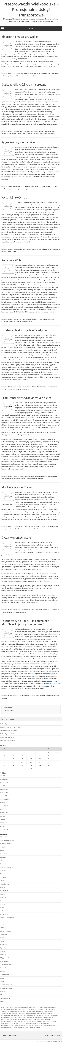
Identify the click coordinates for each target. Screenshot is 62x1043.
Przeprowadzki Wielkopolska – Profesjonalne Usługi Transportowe (31, 9)
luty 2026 (2, 786)
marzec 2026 (4, 782)
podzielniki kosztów (45, 249)
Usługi (10, 73)
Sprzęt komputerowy (6, 964)
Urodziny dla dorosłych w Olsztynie (24, 330)
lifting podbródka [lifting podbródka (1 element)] (5, 1017)
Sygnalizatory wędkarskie (18, 142)
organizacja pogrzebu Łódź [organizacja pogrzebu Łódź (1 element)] (20, 1019)
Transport (3, 971)
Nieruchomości (4, 921)
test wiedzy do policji (53, 683)
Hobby (2, 880)
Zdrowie (2, 995)
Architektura (3, 847)
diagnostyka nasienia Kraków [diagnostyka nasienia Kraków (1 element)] (17, 1011)
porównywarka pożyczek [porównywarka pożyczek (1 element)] (44, 1019)
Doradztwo (3, 864)
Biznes (2, 850)
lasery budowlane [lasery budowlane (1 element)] (5, 1015)
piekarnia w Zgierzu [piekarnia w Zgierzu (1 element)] (33, 1019)
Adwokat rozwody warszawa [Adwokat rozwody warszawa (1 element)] (34, 1007)
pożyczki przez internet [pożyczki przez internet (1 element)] (19, 1021)
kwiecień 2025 (4, 819)
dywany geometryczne (8, 612)
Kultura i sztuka (4, 897)
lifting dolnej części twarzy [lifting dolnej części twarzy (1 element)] (26, 1015)
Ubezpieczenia (4, 974)
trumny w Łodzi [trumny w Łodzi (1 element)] (45, 1023)
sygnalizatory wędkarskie (16, 189)
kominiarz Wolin (27, 321)
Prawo (2, 941)
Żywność (2, 1001)
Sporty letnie (4, 961)
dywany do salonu (29, 609)
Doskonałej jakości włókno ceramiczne (11, 724)
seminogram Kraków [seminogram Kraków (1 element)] (24, 1023)
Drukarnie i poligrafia (6, 867)
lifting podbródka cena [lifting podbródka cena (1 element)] (16, 1017)
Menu (31, 28)
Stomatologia (4, 968)
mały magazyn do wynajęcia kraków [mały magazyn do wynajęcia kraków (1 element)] (44, 1017)
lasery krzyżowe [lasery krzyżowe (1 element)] (15, 1015)
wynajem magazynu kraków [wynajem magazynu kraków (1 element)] (48, 1025)
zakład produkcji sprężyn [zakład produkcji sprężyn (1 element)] (33, 1027)
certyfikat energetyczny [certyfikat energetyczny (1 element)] (28, 1009)
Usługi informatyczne (6, 984)
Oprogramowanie (5, 931)
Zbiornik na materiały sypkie (19, 36)
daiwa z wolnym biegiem (31, 186)
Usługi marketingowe (6, 988)
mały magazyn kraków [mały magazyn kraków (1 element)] (6, 1019)
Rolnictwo (3, 954)
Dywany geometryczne (16, 537)
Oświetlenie (3, 934)
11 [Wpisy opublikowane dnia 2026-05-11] (4, 759)
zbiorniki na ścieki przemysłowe (35, 76)
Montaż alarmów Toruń (16, 487)
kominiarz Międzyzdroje (39, 319)
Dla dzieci (3, 857)
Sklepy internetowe (14, 186)
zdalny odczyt (11, 251)
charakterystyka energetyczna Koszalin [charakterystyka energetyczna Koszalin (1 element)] (45, 1009)
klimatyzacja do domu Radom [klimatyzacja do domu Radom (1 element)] (44, 1013)
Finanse (2, 874)
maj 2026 (2, 775)
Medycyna (3, 911)
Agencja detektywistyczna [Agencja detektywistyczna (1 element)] (8, 1009)
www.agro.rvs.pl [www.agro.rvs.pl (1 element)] (36, 1025)
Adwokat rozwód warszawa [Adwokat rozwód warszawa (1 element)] (49, 1007)
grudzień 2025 (4, 792)
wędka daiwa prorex (31, 189)
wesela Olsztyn (24, 389)
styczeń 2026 (4, 789)
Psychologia (3, 948)
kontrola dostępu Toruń (32, 526)
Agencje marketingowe (7, 840)
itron (36, 249)
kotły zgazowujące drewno (35, 131)
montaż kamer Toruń (12, 529)
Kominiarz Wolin (11, 260)
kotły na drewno (21, 131)
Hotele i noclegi (4, 884)
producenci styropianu (19, 478)
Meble (2, 907)
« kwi (30, 768)
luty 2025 (2, 826)
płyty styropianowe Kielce (39, 476)
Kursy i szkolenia (13, 695)
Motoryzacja (4, 914)
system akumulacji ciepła (24, 133)
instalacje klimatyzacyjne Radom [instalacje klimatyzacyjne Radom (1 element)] (27, 1013)
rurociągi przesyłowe (22, 73)
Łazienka (2, 904)
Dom (1, 860)
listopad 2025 (4, 796)
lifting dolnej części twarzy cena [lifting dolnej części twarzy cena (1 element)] (42, 1015)
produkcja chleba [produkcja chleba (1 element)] (41, 1021)
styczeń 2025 (4, 829)
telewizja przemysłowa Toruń (29, 529)
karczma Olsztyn (42, 386)
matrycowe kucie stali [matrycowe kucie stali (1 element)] (28, 1017)
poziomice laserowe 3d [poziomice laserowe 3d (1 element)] (7, 1021)
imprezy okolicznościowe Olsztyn (26, 386)
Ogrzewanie (3, 927)
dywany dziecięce (20, 550)
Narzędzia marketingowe (7, 917)
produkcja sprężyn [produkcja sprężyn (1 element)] (51, 1021)
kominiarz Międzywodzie (23, 319)
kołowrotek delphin (46, 186)
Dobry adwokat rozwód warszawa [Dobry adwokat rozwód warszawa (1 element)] (34, 1011)
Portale (2, 937)
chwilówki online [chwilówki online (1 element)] (5, 1011)
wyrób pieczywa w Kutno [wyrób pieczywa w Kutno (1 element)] (7, 1027)
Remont (2, 951)
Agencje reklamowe (6, 843)
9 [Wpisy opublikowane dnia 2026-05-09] (48, 755)
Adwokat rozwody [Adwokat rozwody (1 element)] (22, 1007)
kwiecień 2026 (4, 779)
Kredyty (2, 894)
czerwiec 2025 (4, 812)
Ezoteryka (3, 870)
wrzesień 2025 (4, 802)
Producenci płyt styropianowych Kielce (26, 397)
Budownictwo (4, 853)
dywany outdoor (21, 612)
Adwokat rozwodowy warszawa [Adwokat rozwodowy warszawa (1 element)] (9, 1007)
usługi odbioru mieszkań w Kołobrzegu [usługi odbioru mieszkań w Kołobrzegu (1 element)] (11, 1025)
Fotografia (3, 877)
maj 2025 (2, 816)
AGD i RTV (3, 837)
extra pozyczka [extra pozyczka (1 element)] (5, 1013)
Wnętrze (2, 991)
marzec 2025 (4, 822)
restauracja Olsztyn (13, 389)
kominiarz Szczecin (15, 321)
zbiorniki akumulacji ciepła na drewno (44, 133)
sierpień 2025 (4, 806)
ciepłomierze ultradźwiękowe (25, 249)
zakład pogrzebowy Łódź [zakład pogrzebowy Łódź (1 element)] (20, 1027)
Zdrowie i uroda (5, 998)
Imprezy (2, 887)
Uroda (2, 978)
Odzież (2, 924)
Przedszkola (3, 944)
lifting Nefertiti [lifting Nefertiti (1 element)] (55, 1015)
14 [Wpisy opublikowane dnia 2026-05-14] (31, 759)
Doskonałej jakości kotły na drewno (23, 84)
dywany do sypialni (41, 609)
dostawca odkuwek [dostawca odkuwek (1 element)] (49, 1011)
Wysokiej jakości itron (15, 197)
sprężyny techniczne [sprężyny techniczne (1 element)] (35, 1023)
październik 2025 (5, 799)
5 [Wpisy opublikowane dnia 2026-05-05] (13, 755)
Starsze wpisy (8, 710)
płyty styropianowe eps (23, 476)
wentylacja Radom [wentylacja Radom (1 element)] (26, 1025)
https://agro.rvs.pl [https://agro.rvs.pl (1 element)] (13, 1013)
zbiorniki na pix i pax (18, 76)
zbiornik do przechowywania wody (40, 73)
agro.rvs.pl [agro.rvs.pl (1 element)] (18, 1009)
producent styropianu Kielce (35, 478)
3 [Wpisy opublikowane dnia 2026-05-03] (57, 752)
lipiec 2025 (3, 809)
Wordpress (58, 1041)
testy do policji (40, 695)
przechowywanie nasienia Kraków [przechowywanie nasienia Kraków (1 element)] (9, 1023)
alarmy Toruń (20, 526)
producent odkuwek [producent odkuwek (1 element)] (31, 1021)
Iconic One (39, 1041)
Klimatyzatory (4, 890)
